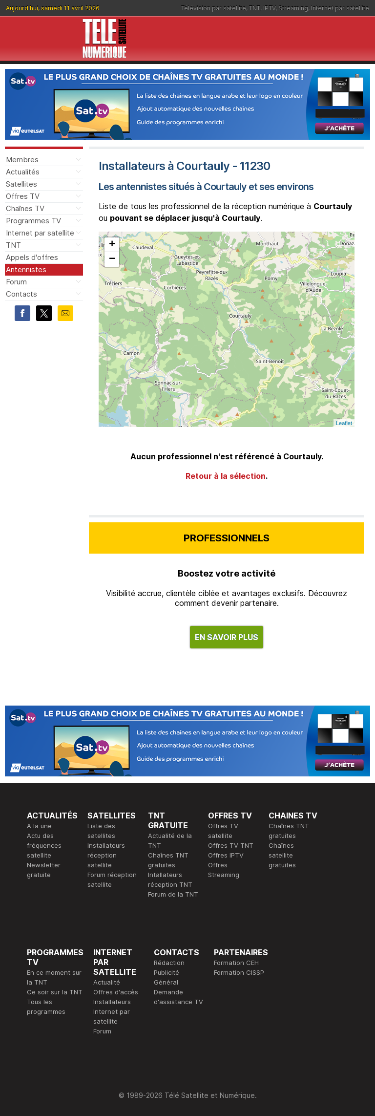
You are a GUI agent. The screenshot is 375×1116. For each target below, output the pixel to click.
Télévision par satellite (213, 8)
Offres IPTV (226, 855)
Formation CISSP (239, 972)
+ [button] (112, 244)
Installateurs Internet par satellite (112, 1011)
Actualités (23, 171)
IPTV (269, 8)
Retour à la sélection (226, 476)
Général (166, 982)
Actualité (106, 982)
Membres (22, 159)
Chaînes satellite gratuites (282, 855)
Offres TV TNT (230, 845)
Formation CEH (236, 962)
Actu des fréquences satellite (44, 845)
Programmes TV (33, 220)
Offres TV (23, 196)
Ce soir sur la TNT (55, 992)
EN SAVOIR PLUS (226, 637)
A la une (39, 826)
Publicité (166, 972)
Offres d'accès (115, 992)
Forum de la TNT (173, 894)
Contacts (21, 294)
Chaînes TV (25, 208)
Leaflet (344, 423)
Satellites (21, 184)
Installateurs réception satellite (106, 855)
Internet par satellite (340, 8)
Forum (16, 281)
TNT (254, 8)
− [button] (112, 259)
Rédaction (169, 962)
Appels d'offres (32, 257)
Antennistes (26, 269)
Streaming (293, 8)
